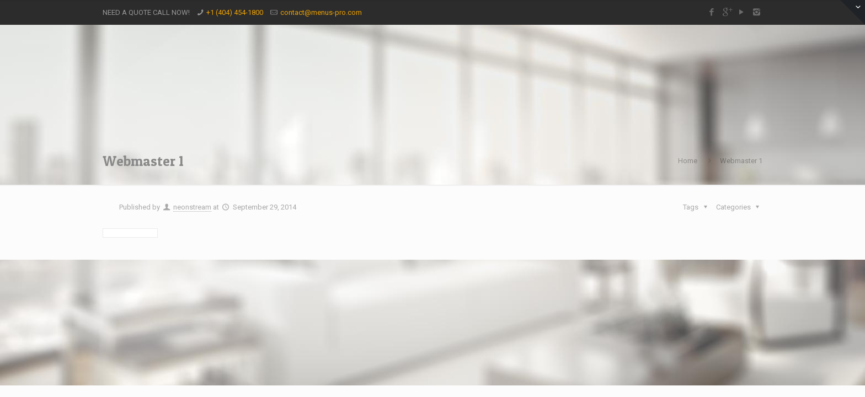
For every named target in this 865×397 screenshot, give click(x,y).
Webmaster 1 (741, 161)
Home (687, 161)
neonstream (192, 207)
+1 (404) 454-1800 (234, 12)
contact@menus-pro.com (321, 12)
